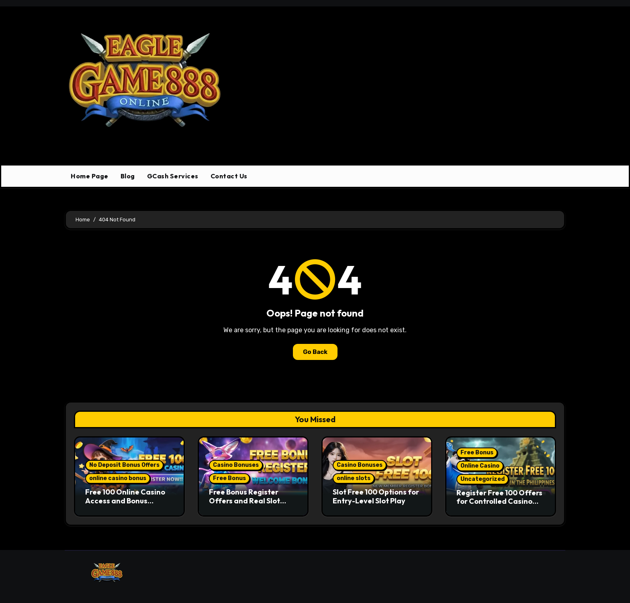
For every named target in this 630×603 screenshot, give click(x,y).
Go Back (315, 352)
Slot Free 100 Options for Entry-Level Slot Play (376, 496)
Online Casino (479, 465)
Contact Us (229, 176)
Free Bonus (229, 478)
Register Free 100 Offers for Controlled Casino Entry (499, 501)
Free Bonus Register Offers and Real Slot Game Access (244, 500)
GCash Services (172, 176)
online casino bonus (117, 478)
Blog (128, 176)
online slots (353, 478)
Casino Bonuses (236, 465)
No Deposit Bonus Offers (124, 465)
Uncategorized (482, 479)
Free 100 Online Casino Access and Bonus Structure (125, 500)
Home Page (89, 176)
